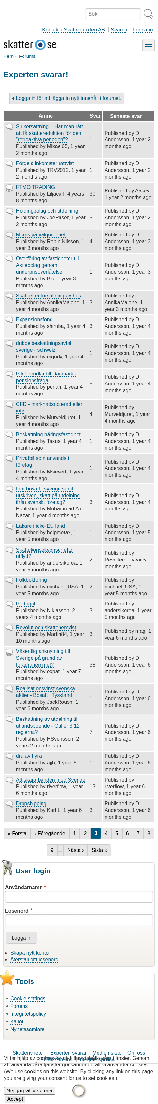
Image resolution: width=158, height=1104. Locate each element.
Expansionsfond (34, 319)
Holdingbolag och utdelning (47, 211)
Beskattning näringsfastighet (48, 434)
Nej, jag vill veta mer (29, 1096)
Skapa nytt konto (29, 953)
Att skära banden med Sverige (50, 779)
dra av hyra (29, 756)
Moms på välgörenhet (41, 234)
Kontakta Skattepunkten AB (73, 29)
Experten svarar (68, 1052)
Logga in (143, 29)
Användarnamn (23, 887)
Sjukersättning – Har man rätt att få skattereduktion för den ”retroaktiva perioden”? (49, 133)
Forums (27, 56)
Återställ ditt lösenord (34, 959)
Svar (95, 116)
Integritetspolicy (28, 1014)
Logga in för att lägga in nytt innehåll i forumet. (68, 98)
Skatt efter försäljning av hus (48, 295)
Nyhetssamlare (27, 1029)
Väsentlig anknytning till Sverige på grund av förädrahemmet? (43, 658)
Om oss (136, 1052)
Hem (8, 56)
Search (119, 29)
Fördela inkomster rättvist (45, 163)
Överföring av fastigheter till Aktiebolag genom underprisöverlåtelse (47, 265)
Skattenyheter (28, 1052)
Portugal (25, 603)
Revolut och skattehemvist (46, 627)
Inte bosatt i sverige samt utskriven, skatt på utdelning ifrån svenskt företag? (48, 495)
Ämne (46, 116)
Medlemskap (107, 1052)
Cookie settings (27, 998)
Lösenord (17, 911)
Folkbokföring (31, 580)
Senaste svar (128, 116)
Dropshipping (31, 803)
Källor (16, 1021)
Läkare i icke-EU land (40, 526)
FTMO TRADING (35, 187)
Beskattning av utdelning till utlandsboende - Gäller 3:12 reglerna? (47, 725)
